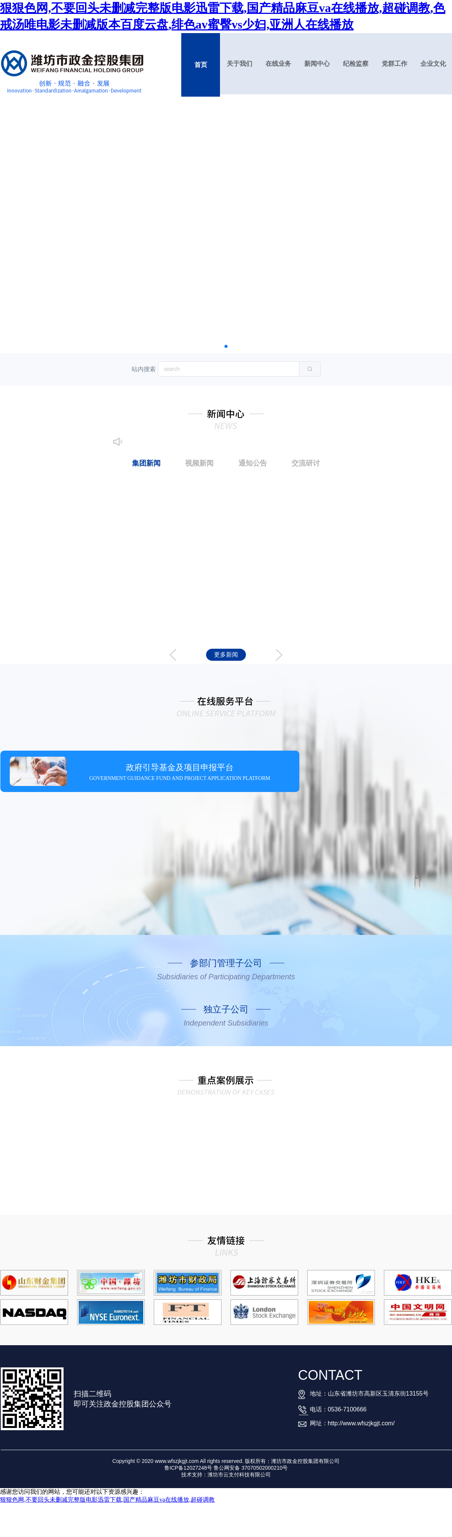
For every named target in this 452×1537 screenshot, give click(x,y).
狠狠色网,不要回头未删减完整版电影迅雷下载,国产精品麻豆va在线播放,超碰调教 (107, 1499)
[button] (226, 346)
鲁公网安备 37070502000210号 (251, 1468)
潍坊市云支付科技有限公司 (239, 1475)
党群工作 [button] (394, 63)
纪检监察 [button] (356, 63)
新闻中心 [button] (317, 63)
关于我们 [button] (239, 63)
